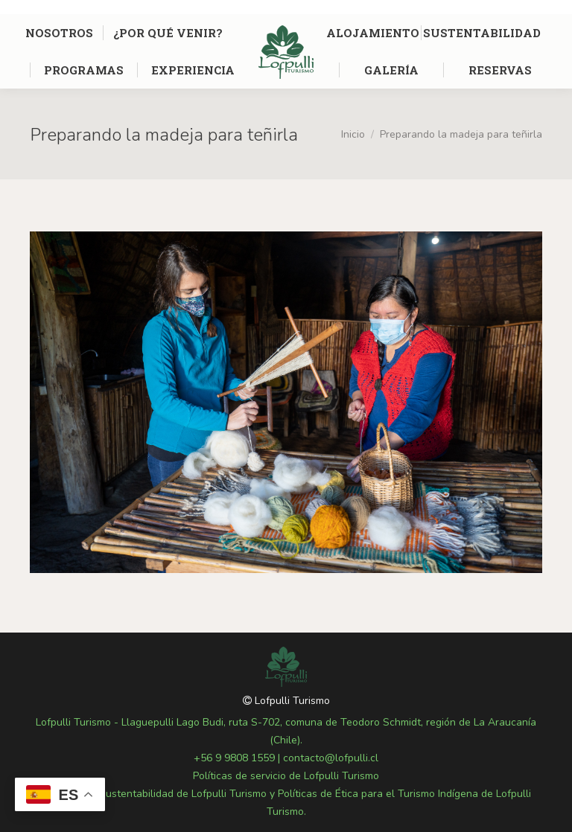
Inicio (353, 134)
